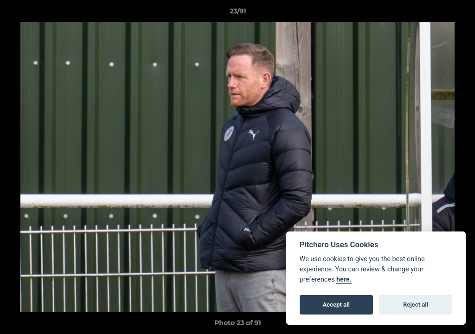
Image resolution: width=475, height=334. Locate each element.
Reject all (415, 304)
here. (344, 279)
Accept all (336, 304)
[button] (458, 13)
